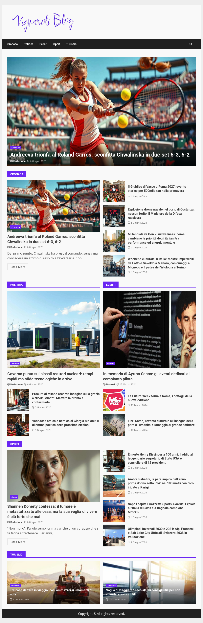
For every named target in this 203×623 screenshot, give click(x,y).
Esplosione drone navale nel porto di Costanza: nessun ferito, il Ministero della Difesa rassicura (114, 216)
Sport (56, 44)
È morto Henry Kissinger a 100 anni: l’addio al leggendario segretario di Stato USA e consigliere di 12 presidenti (114, 461)
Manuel (110, 384)
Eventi (43, 44)
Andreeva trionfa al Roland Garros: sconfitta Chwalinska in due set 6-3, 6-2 (101, 111)
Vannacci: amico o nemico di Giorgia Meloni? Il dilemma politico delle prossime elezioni (18, 425)
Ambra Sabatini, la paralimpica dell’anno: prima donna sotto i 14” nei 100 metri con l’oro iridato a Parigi (114, 486)
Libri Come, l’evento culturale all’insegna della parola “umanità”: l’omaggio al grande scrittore (114, 425)
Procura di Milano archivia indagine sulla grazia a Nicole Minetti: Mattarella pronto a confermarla (18, 400)
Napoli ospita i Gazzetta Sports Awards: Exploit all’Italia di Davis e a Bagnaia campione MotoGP (114, 511)
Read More (18, 267)
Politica (29, 44)
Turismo (71, 44)
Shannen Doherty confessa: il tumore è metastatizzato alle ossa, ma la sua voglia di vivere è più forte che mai (53, 476)
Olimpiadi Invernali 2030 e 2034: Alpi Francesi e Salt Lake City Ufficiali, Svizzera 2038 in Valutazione (114, 535)
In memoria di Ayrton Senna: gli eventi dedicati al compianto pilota (149, 329)
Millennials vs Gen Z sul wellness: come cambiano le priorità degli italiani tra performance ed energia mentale (114, 241)
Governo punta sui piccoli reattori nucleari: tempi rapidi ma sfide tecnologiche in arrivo (53, 329)
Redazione (19, 161)
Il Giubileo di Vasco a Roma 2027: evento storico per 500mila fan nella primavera (114, 191)
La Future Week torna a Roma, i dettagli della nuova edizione (114, 400)
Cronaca (12, 44)
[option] (101, 111)
